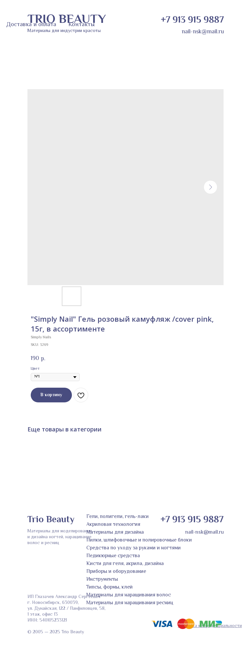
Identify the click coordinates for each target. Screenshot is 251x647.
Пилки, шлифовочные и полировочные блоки (139, 540)
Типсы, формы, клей (109, 587)
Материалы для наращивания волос (128, 595)
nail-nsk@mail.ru (203, 32)
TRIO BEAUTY (66, 20)
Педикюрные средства (113, 556)
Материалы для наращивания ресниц (129, 603)
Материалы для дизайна (115, 532)
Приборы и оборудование (116, 572)
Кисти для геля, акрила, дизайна (125, 564)
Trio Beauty (50, 520)
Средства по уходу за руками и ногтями (133, 548)
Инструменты (102, 579)
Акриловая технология (113, 525)
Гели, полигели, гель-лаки (117, 517)
